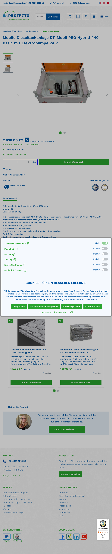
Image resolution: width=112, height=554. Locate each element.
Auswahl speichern (71, 306)
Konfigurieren (18, 306)
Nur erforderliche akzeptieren (44, 306)
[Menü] (107, 520)
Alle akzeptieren (92, 306)
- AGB (70, 312)
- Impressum (45, 312)
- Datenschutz (60, 312)
